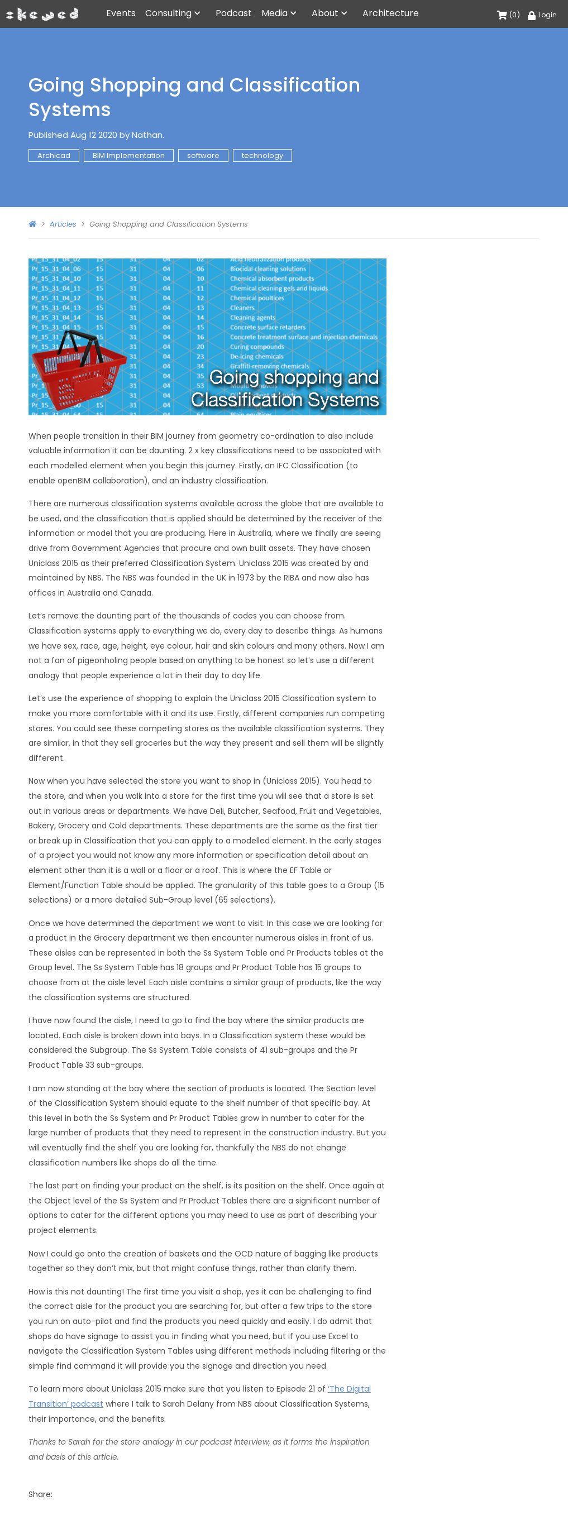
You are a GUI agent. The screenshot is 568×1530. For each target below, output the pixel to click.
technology (262, 155)
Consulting (168, 13)
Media (274, 13)
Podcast (234, 13)
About (325, 13)
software (203, 155)
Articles (63, 224)
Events (121, 13)
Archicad (53, 155)
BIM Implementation (129, 155)
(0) (508, 14)
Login (542, 15)
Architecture (390, 13)
